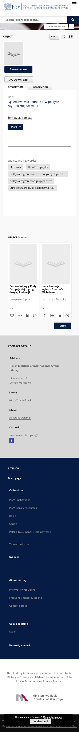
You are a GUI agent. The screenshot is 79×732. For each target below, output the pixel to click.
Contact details (18, 605)
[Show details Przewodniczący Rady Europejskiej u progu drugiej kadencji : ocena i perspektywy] (34, 315)
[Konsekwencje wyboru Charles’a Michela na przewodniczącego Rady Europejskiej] (56, 263)
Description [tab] (15, 87)
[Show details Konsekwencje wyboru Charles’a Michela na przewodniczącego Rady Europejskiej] (67, 315)
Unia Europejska (38, 167)
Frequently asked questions (25, 597)
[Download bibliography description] (19, 315)
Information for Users (22, 589)
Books (13, 516)
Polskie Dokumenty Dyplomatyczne (30, 532)
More (62, 325)
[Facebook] (11, 441)
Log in (12, 631)
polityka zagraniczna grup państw (31, 181)
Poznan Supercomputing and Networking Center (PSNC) (41, 725)
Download (18, 79)
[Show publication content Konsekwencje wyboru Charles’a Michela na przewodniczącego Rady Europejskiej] (59, 315)
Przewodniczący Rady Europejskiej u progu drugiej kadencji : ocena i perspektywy (22, 289)
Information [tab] (40, 87)
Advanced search (56, 26)
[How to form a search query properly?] (71, 26)
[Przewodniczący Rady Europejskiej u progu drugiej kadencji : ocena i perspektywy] (23, 263)
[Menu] (74, 3)
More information (52, 717)
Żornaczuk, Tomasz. (20, 118)
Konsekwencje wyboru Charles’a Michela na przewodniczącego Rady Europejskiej (53, 289)
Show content (18, 69)
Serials (13, 524)
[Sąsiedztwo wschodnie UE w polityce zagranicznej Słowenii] (13, 53)
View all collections (20, 544)
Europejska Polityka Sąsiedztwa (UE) (32, 188)
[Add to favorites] (63, 36)
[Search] (73, 19)
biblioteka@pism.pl (20, 417)
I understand (40, 721)
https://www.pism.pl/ (23, 435)
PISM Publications (19, 500)
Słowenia (15, 167)
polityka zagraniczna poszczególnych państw (38, 174)
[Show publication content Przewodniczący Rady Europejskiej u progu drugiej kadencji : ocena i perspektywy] (27, 315)
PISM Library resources (23, 508)
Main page (14, 478)
